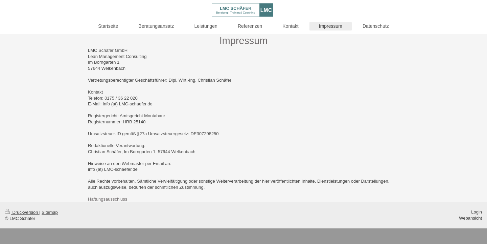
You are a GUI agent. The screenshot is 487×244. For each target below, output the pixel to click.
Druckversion (22, 212)
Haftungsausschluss (107, 199)
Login (476, 212)
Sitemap (50, 212)
